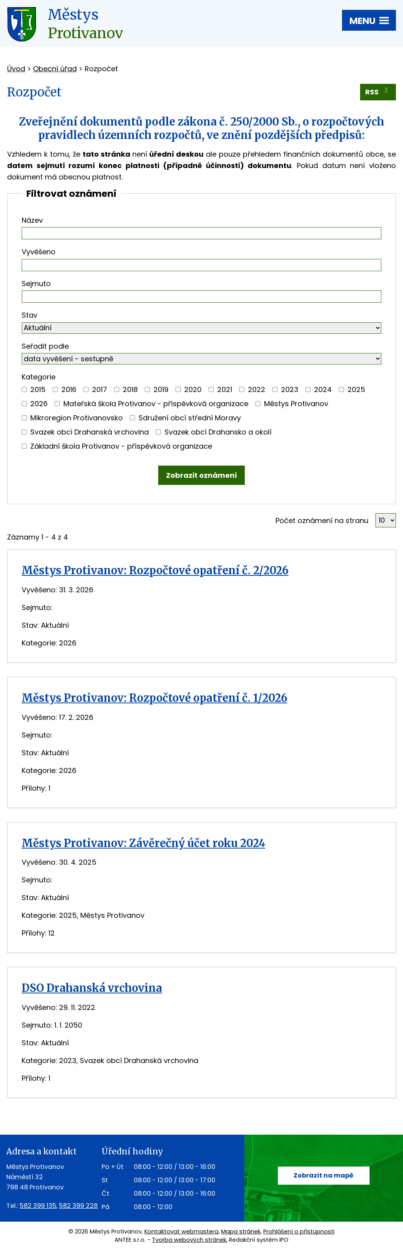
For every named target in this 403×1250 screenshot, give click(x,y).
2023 (289, 389)
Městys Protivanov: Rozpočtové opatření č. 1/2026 (154, 698)
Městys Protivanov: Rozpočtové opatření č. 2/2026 (155, 570)
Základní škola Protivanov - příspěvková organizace (121, 446)
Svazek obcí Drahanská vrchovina (89, 432)
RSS (378, 92)
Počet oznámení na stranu (321, 520)
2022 (256, 389)
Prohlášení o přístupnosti (299, 1231)
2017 (99, 389)
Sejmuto (36, 283)
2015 (38, 389)
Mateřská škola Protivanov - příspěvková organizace (155, 404)
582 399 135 (38, 1205)
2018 (130, 389)
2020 (193, 389)
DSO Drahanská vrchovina (92, 988)
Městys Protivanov (296, 404)
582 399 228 (78, 1205)
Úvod (16, 69)
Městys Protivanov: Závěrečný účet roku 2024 (143, 843)
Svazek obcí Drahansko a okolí (218, 432)
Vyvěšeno (38, 252)
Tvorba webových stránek (189, 1240)
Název (32, 220)
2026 (39, 404)
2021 (224, 389)
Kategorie (38, 377)
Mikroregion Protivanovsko (76, 418)
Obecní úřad (55, 69)
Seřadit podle (45, 346)
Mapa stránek (241, 1231)
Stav (29, 315)
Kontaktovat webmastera (181, 1231)
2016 (68, 389)
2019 (160, 389)
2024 (323, 389)
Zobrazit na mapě (323, 1175)
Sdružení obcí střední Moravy (190, 418)
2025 (356, 389)
